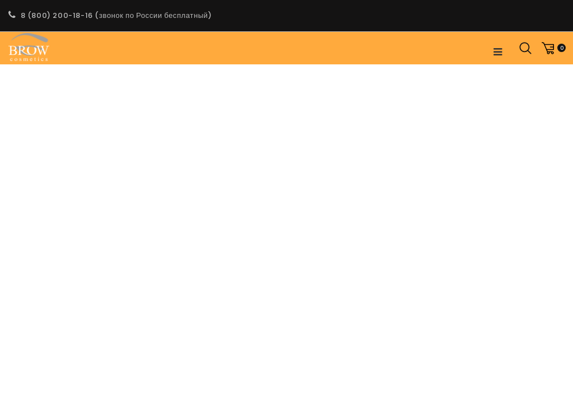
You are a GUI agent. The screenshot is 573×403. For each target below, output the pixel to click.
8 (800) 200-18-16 (57, 15)
